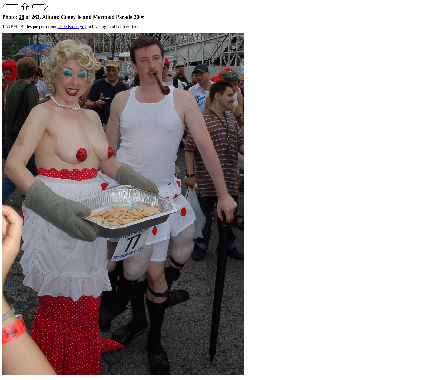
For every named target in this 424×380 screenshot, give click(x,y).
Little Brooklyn (70, 26)
